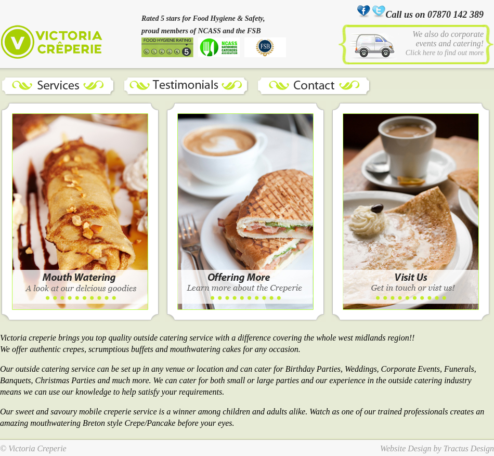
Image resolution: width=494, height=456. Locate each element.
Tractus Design (469, 448)
